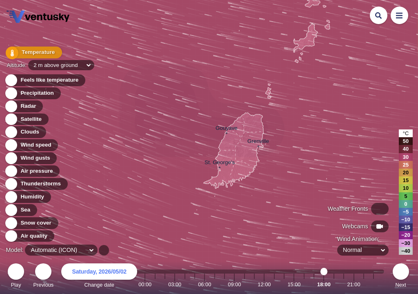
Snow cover (31, 223)
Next (401, 276)
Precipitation (32, 93)
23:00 (373, 284)
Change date (99, 276)
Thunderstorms (36, 184)
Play (16, 276)
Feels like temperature (44, 80)
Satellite (26, 119)
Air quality (29, 236)
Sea (20, 210)
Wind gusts (30, 158)
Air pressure (32, 171)
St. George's (220, 163)
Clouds (25, 132)
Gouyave (227, 129)
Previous (43, 276)
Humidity (27, 197)
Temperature (32, 53)
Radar (23, 106)
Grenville (258, 142)
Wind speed (31, 145)
